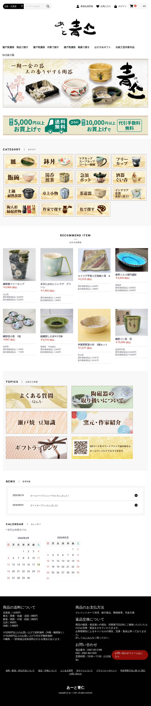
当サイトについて (84, 670)
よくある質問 (66, 670)
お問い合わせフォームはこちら (129, 655)
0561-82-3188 (94, 649)
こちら (88, 637)
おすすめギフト (102, 47)
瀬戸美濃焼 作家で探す (46, 47)
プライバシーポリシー (106, 670)
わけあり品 (8, 55)
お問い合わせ (75, 674)
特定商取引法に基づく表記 (132, 670)
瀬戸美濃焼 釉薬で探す (77, 47)
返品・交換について (47, 670)
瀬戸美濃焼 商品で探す (15, 47)
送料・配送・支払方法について (20, 670)
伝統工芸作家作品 (125, 47)
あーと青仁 (75, 688)
